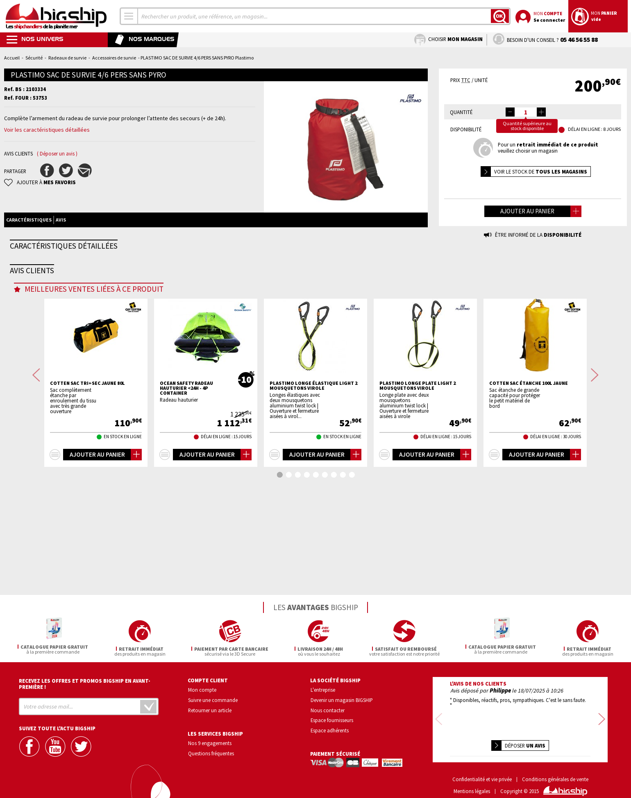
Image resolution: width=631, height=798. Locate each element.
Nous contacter (328, 709)
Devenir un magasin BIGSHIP (342, 698)
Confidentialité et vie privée (482, 767)
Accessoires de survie (114, 58)
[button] (541, 112)
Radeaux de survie (67, 58)
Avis (61, 220)
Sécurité (34, 58)
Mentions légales (472, 779)
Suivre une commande (213, 698)
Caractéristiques (29, 220)
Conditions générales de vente (555, 767)
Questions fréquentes (211, 752)
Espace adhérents (330, 729)
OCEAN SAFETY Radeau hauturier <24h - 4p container (186, 493)
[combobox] (129, 16)
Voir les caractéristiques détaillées (47, 129)
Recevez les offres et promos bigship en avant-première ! (84, 683)
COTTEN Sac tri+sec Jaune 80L (87, 488)
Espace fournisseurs (332, 719)
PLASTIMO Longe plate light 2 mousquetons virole (417, 491)
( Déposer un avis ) (57, 153)
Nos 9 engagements (210, 742)
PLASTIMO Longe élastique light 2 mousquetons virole (313, 491)
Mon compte (202, 688)
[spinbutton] (526, 112)
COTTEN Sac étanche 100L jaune (528, 488)
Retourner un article (210, 709)
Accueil (12, 58)
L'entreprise (323, 688)
